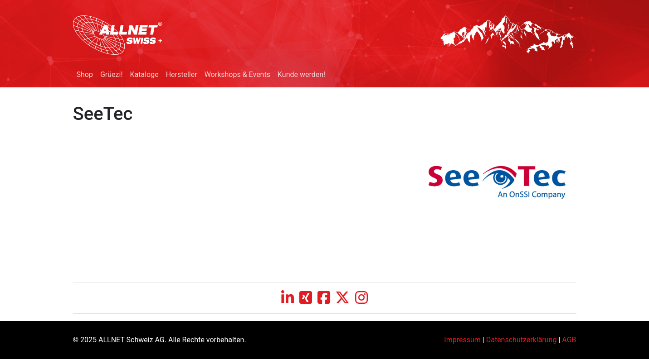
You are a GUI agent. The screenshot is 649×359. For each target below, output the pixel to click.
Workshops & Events (237, 74)
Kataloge (144, 74)
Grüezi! (111, 74)
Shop (85, 74)
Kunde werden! (301, 74)
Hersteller (181, 74)
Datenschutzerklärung (521, 339)
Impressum (462, 339)
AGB (569, 339)
